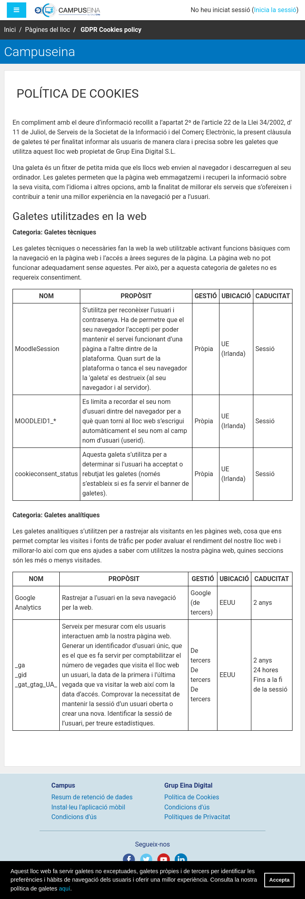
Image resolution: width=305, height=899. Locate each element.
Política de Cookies (191, 797)
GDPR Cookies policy (111, 29)
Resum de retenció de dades (92, 797)
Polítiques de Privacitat (197, 817)
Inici (10, 29)
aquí (64, 888)
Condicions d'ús (74, 817)
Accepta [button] (279, 880)
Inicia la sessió (275, 10)
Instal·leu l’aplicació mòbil (88, 807)
